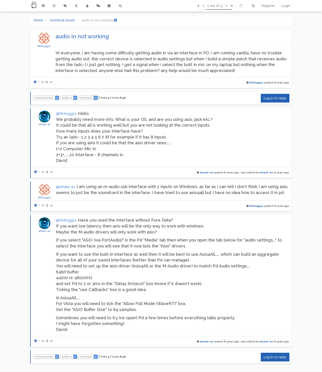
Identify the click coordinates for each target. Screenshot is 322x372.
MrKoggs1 (44, 46)
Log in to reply (275, 98)
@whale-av (65, 187)
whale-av (44, 124)
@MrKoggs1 (66, 113)
